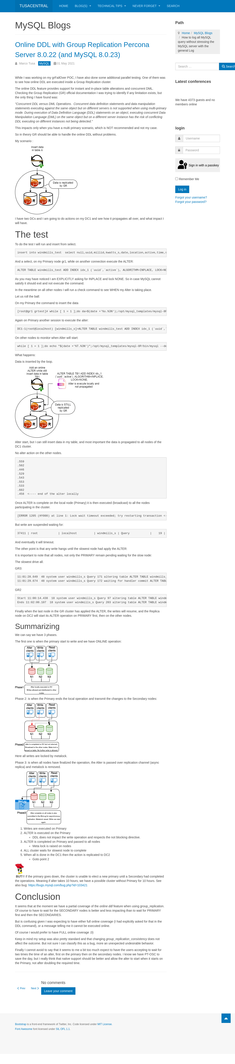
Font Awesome (23, 1039)
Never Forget (146, 6)
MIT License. (104, 1034)
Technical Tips (112, 6)
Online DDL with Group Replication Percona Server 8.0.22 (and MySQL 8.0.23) (87, 54)
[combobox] (197, 66)
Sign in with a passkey (197, 165)
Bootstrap (20, 1034)
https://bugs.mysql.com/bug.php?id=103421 (57, 895)
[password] (201, 150)
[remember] (176, 178)
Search (173, 6)
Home (63, 6)
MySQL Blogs (203, 33)
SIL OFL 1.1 (63, 1039)
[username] (201, 138)
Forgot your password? (190, 202)
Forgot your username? (191, 197)
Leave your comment (58, 1001)
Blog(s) (83, 6)
